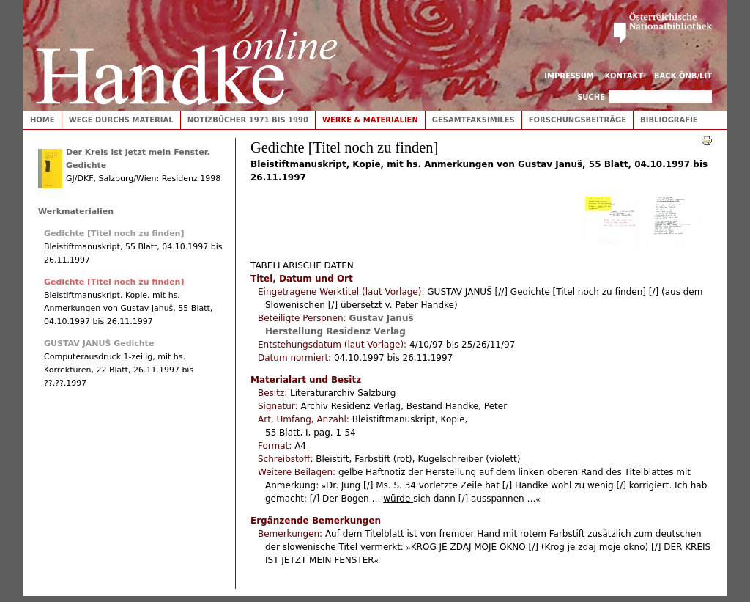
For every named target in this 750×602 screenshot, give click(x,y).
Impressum (569, 76)
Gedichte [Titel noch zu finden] (114, 233)
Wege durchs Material (121, 120)
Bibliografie (669, 120)
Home (42, 120)
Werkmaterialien (76, 211)
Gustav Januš (381, 318)
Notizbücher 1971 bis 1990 (248, 120)
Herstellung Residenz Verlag (335, 331)
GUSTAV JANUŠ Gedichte (99, 343)
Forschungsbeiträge (577, 120)
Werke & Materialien (370, 120)
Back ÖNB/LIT (683, 76)
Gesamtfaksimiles (473, 120)
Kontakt (624, 76)
